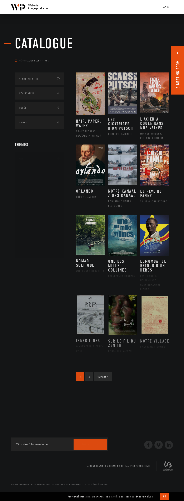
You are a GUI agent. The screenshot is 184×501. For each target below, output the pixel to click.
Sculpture (30, 244)
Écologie (25, 277)
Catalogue (44, 43)
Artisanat (30, 178)
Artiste (28, 184)
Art (21, 158)
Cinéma (28, 191)
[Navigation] (167, 7)
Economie (25, 290)
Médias (23, 303)
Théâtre (28, 251)
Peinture (29, 224)
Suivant (103, 376)
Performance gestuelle (39, 231)
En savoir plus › (144, 496)
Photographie (33, 237)
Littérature (31, 204)
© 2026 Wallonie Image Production (30, 485)
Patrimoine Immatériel (39, 218)
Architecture (32, 171)
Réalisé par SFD (99, 485)
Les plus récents (154, 55)
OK (164, 496)
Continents (26, 264)
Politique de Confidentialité (70, 485)
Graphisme (30, 198)
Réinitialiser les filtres (32, 60)
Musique (29, 211)
